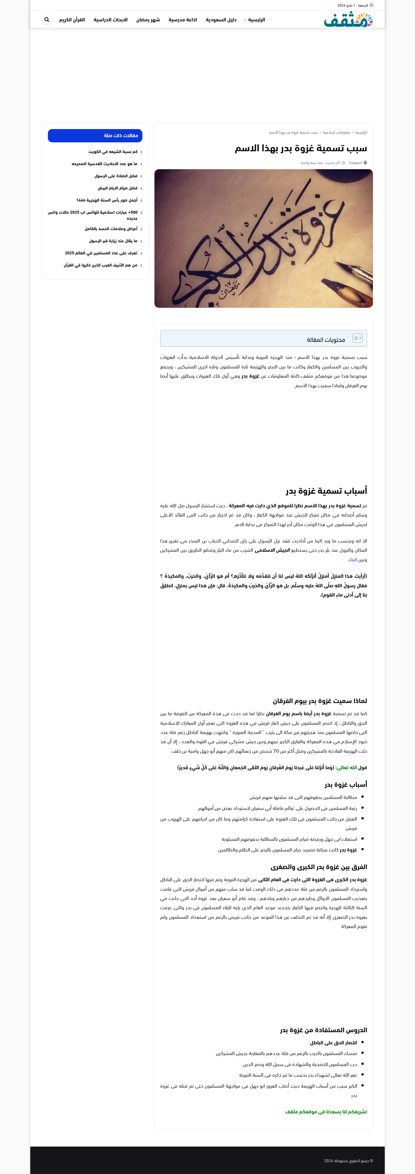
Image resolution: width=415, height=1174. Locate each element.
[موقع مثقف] (348, 18)
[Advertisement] (207, 71)
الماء (352, 559)
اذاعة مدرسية (183, 19)
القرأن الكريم (72, 19)
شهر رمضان (148, 19)
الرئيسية (256, 19)
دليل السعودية (221, 19)
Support (355, 162)
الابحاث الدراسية (111, 19)
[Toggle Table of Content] (354, 338)
